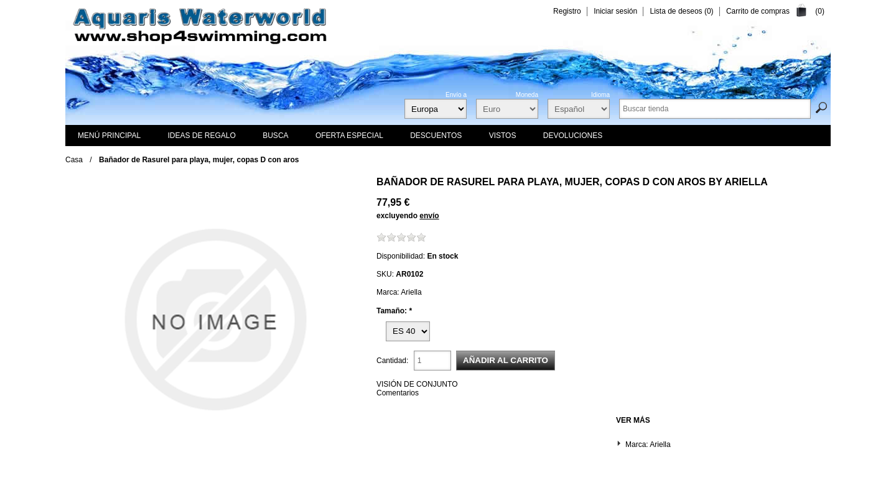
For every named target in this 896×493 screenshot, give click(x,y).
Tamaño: (392, 310)
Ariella (745, 182)
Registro (567, 11)
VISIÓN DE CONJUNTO (416, 384)
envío (429, 215)
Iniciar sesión (615, 11)
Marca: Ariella (648, 444)
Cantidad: (392, 360)
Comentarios (397, 393)
